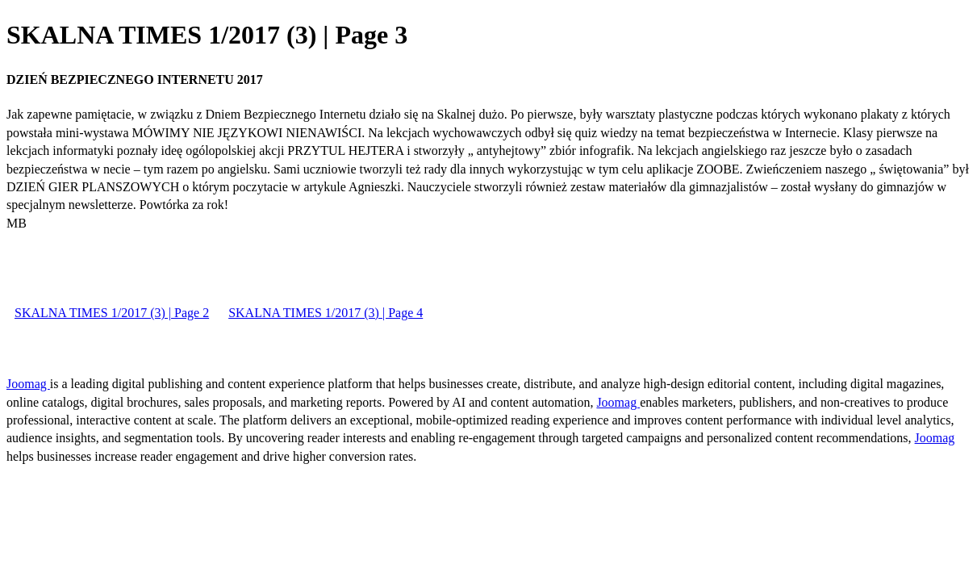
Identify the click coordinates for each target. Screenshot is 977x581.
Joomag (28, 384)
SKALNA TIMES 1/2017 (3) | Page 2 (112, 313)
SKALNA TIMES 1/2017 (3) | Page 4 (325, 313)
